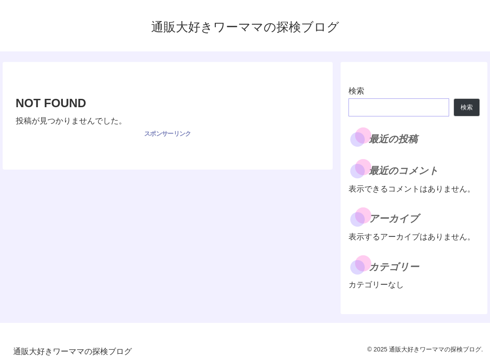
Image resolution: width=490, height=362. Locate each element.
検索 (356, 91)
